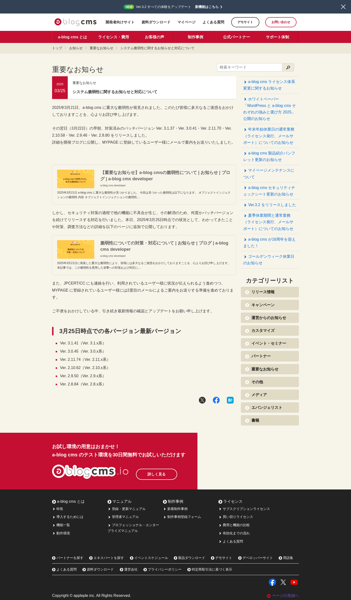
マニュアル (120, 501)
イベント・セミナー (267, 343)
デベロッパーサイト (255, 558)
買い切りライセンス (235, 517)
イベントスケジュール (149, 558)
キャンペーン (261, 305)
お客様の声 (154, 37)
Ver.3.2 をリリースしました (269, 205)
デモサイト (245, 22)
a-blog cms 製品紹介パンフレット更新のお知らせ (269, 156)
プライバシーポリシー (162, 569)
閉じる (343, 7)
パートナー (259, 356)
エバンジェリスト (265, 407)
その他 (255, 382)
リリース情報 (261, 292)
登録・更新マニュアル (127, 509)
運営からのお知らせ (267, 318)
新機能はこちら (207, 6)
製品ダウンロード (189, 558)
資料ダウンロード (156, 22)
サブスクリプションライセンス (244, 509)
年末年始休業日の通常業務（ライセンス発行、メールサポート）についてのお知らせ (268, 135)
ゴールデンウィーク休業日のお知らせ (268, 259)
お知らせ (76, 48)
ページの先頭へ (283, 595)
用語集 (286, 558)
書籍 (253, 420)
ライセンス (230, 501)
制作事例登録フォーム (182, 517)
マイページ (186, 22)
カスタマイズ (261, 330)
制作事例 (195, 37)
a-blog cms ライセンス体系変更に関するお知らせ (269, 85)
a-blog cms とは (72, 37)
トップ (57, 48)
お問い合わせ (280, 22)
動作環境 (61, 533)
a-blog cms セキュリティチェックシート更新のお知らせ (269, 191)
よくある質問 (213, 22)
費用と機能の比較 (234, 525)
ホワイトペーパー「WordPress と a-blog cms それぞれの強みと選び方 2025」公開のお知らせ (269, 109)
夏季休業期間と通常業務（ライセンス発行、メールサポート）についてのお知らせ (268, 221)
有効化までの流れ (234, 533)
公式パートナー (236, 37)
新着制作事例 (175, 509)
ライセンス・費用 (113, 37)
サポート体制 (277, 37)
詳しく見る (165, 472)
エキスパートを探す (106, 558)
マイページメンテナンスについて (268, 173)
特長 (57, 509)
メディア (257, 395)
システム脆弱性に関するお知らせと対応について (157, 48)
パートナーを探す (67, 558)
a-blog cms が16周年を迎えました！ (269, 242)
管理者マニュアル (123, 517)
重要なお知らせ (101, 48)
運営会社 (129, 569)
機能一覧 (61, 525)
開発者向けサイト (120, 22)
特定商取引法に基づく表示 (209, 569)
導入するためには (67, 517)
